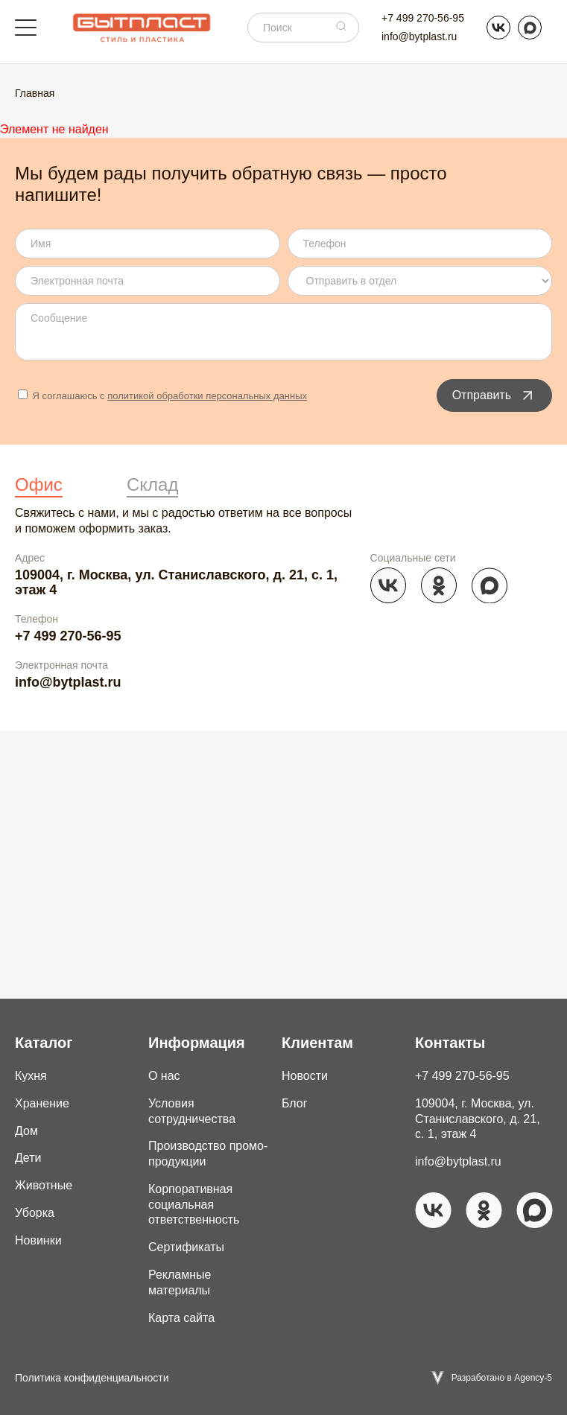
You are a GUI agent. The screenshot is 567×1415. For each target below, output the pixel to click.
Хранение (42, 1103)
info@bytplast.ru (419, 36)
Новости (305, 1075)
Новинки (38, 1240)
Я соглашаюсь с (162, 395)
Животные (43, 1185)
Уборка (34, 1212)
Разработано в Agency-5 (502, 1378)
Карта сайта (181, 1317)
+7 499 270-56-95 (422, 18)
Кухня (31, 1075)
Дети (28, 1157)
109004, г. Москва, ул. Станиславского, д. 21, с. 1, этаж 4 (176, 582)
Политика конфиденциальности (92, 1378)
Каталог (43, 1042)
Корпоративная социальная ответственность (194, 1205)
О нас (164, 1075)
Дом (26, 1131)
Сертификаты (186, 1247)
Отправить (494, 395)
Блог (295, 1103)
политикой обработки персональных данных (207, 395)
